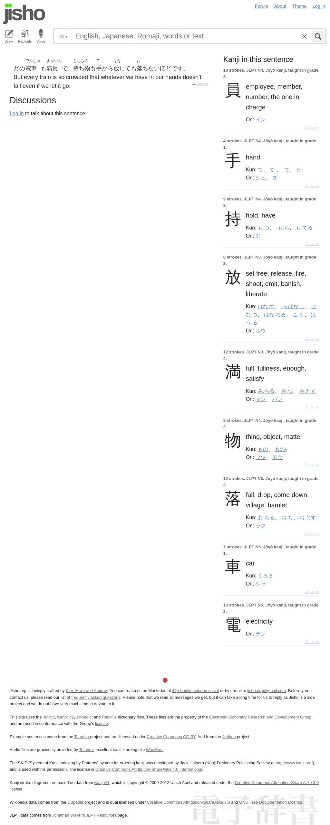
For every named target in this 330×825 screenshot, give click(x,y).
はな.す (266, 306)
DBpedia (75, 802)
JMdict (49, 717)
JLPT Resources (101, 815)
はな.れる (275, 314)
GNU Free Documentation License (270, 802)
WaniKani (154, 749)
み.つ (287, 390)
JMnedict (84, 717)
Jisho (24, 14)
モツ (277, 457)
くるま (265, 575)
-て (286, 169)
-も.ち (282, 227)
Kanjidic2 (65, 717)
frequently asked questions (95, 697)
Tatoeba (202, 84)
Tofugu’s (86, 749)
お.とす (307, 517)
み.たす (307, 390)
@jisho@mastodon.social (195, 690)
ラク (261, 525)
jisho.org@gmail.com (266, 690)
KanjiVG (101, 782)
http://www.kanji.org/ (294, 762)
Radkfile (109, 717)
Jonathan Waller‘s (68, 815)
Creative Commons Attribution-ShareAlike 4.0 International (148, 769)
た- (299, 169)
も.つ (263, 227)
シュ (261, 177)
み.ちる (266, 390)
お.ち (287, 517)
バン (277, 398)
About (280, 6)
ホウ (261, 330)
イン (261, 119)
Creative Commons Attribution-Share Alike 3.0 (277, 782)
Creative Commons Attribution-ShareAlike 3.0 (188, 802)
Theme (299, 6)
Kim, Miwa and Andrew (86, 690)
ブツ (261, 457)
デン (261, 633)
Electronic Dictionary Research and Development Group (260, 717)
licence (101, 723)
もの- (280, 449)
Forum (261, 6)
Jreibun (229, 736)
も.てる (304, 227)
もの (263, 449)
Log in (319, 6)
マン (261, 398)
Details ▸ (312, 127)
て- (272, 169)
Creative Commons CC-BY (171, 736)
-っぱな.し (293, 306)
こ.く (298, 314)
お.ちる (266, 517)
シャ (261, 583)
